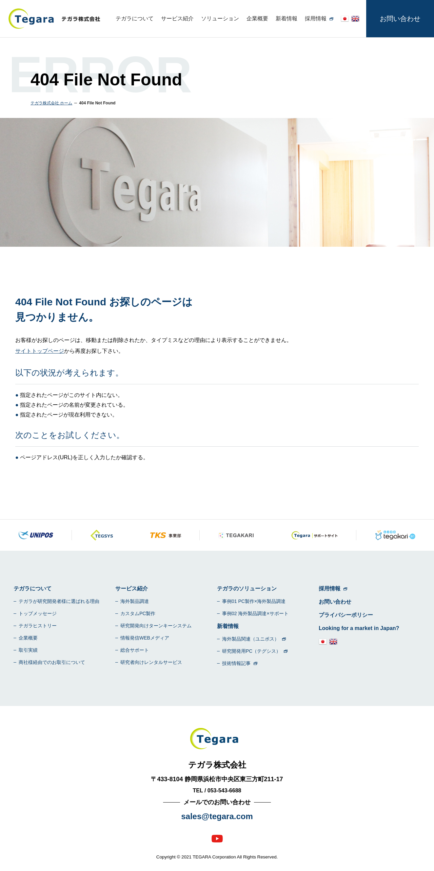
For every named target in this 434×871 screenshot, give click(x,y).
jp (345, 19)
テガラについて (135, 18)
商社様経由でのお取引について (52, 662)
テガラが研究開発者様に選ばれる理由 (59, 601)
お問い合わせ (400, 18)
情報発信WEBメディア (144, 638)
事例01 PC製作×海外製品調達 (253, 601)
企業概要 (257, 18)
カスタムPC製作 (137, 613)
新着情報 (286, 18)
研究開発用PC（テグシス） (251, 651)
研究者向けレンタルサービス (151, 662)
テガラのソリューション (247, 588)
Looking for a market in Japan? (359, 628)
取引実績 (28, 650)
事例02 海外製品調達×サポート (255, 613)
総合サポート (134, 650)
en (355, 19)
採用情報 (316, 18)
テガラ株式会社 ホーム (51, 103)
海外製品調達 (134, 601)
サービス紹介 (177, 18)
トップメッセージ (38, 613)
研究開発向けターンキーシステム (156, 625)
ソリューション (220, 18)
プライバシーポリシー (346, 615)
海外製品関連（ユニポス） (250, 639)
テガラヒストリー (38, 625)
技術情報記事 (236, 663)
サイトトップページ (39, 351)
